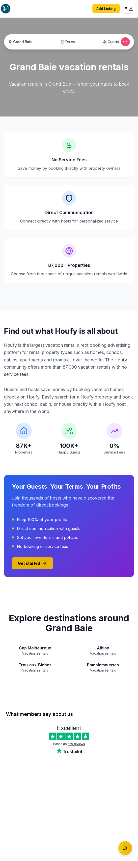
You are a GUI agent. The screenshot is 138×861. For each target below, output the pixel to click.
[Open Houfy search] (125, 41)
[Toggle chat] (125, 848)
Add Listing (106, 8)
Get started (32, 563)
